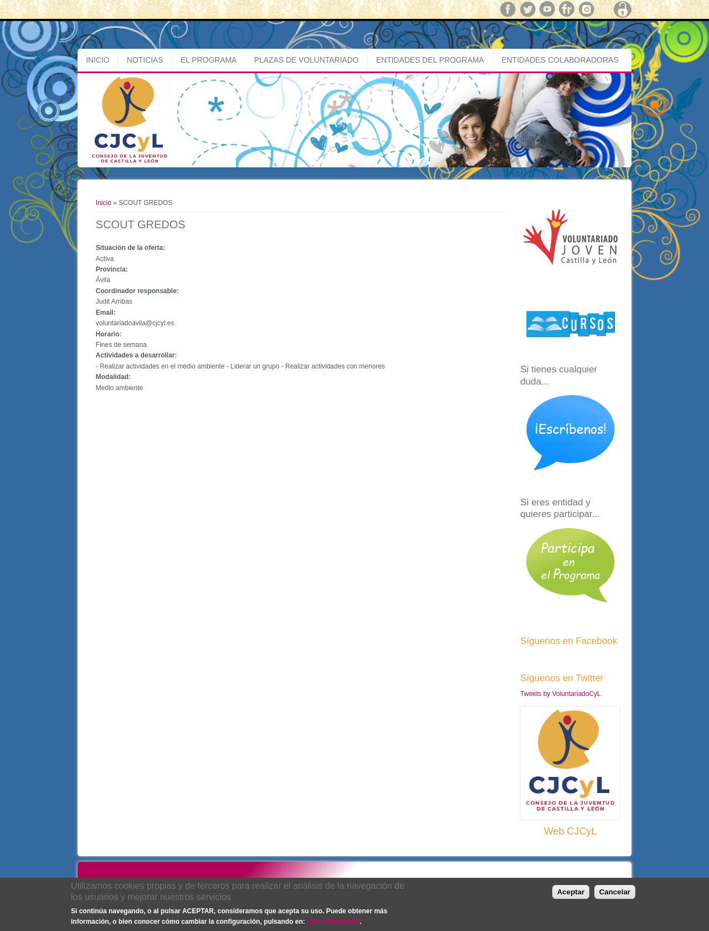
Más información (333, 921)
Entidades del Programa (430, 59)
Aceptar (571, 892)
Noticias (145, 59)
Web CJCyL (570, 831)
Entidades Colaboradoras (560, 59)
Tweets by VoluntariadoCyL (560, 694)
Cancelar (614, 892)
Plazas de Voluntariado (306, 59)
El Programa (209, 59)
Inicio (97, 59)
